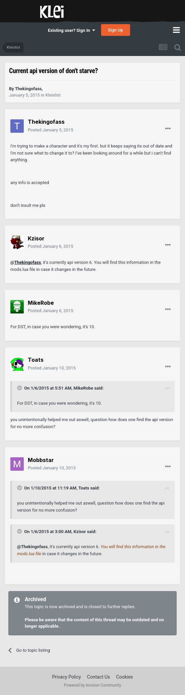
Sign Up (115, 30)
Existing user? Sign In (71, 30)
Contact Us (98, 677)
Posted (50, 129)
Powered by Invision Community (92, 685)
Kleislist (53, 95)
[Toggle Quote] (20, 388)
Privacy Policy (66, 677)
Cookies (124, 677)
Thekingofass (27, 262)
